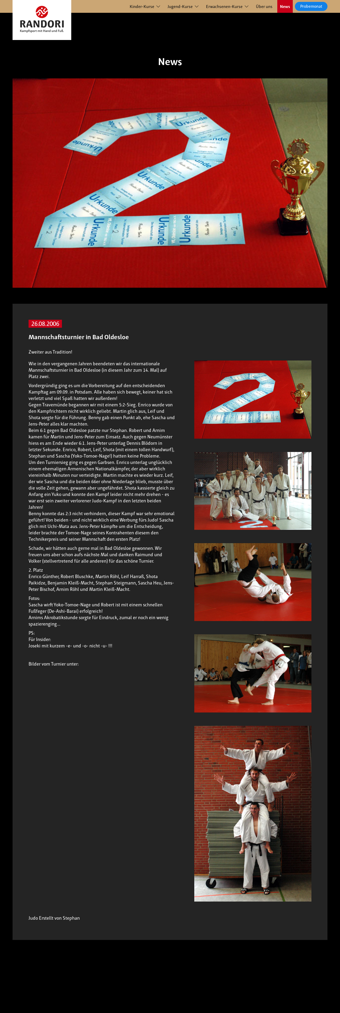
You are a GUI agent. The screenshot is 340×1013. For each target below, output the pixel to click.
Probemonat (311, 6)
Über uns (264, 6)
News (285, 6)
